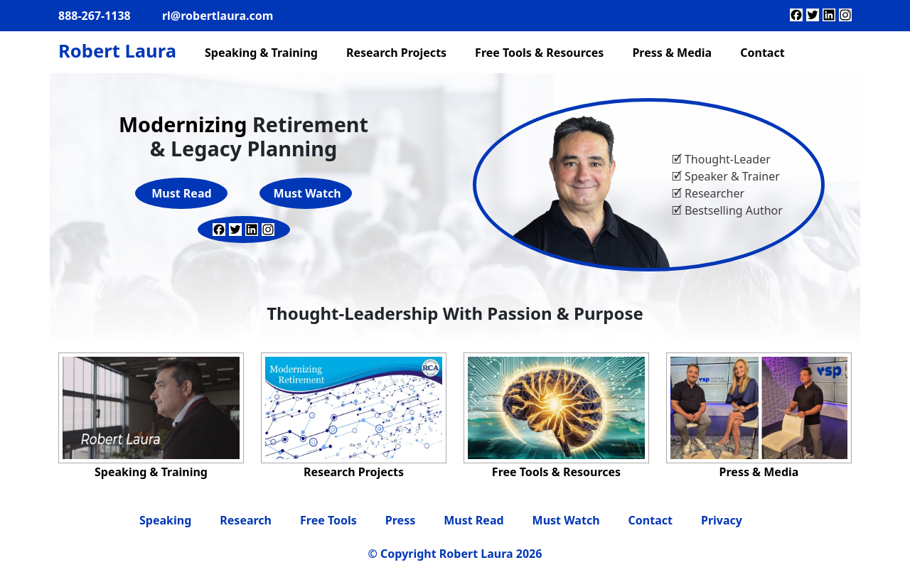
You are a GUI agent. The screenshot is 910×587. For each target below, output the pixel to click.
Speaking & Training (151, 472)
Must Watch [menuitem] (566, 520)
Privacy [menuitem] (721, 520)
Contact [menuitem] (762, 52)
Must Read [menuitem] (473, 520)
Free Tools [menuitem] (328, 520)
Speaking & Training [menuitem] (261, 52)
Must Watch (307, 193)
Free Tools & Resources (556, 472)
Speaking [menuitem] (165, 520)
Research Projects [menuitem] (396, 52)
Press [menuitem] (400, 520)
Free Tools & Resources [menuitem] (539, 52)
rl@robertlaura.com (217, 15)
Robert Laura (117, 50)
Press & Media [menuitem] (672, 52)
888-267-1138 (94, 15)
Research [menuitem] (246, 520)
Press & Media (759, 472)
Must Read (181, 193)
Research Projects (354, 472)
